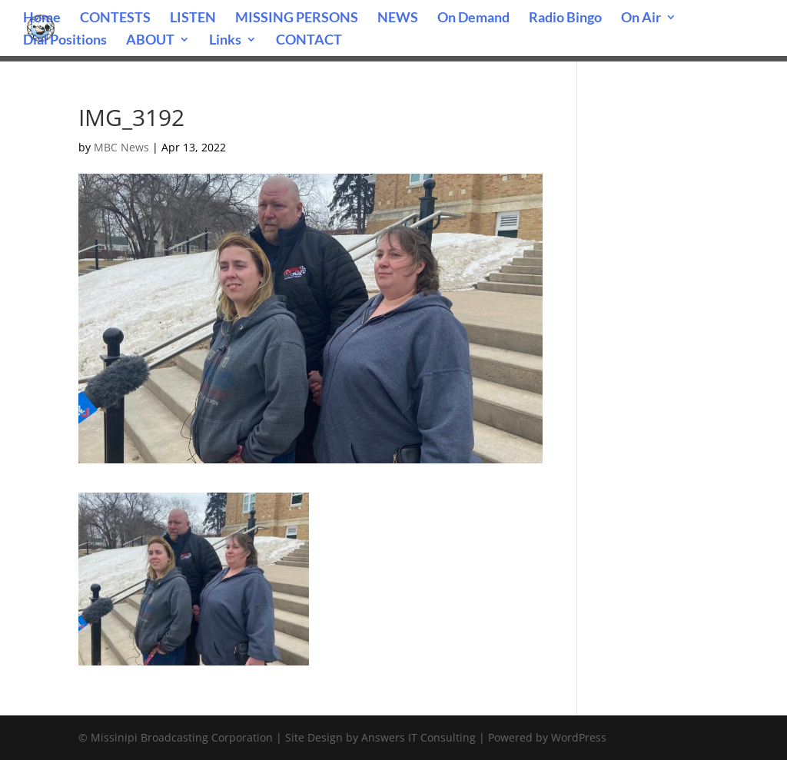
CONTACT (309, 41)
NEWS (397, 18)
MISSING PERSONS (296, 18)
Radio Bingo (565, 18)
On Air (641, 18)
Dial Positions (65, 41)
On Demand (473, 18)
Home (42, 18)
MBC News (121, 147)
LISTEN (193, 18)
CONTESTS (115, 18)
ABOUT (150, 41)
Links (225, 41)
